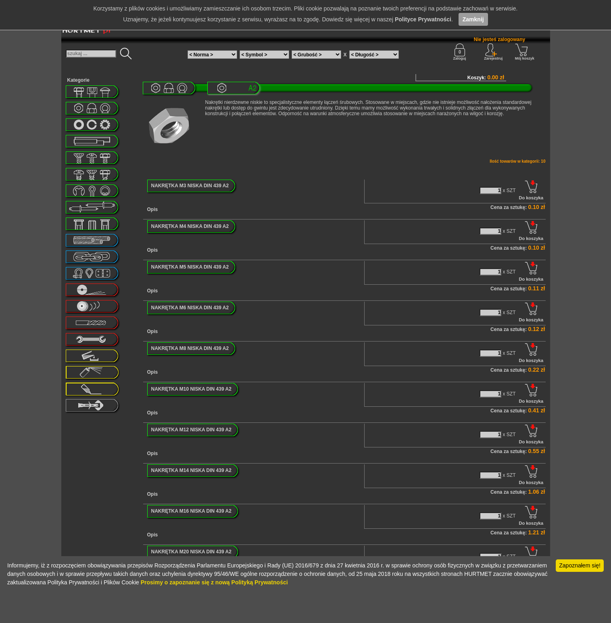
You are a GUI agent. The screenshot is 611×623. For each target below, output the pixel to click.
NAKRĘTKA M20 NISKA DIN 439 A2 (191, 552)
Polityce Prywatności (423, 19)
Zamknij (473, 19)
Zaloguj (459, 51)
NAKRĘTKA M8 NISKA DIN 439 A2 (190, 348)
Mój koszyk (524, 51)
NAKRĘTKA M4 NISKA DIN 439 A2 (190, 226)
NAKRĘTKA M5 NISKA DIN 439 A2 (190, 267)
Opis (152, 209)
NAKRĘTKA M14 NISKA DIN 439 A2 (191, 470)
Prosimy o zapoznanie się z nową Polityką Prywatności (214, 582)
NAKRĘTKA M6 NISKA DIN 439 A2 (190, 307)
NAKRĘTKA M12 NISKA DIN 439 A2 (191, 430)
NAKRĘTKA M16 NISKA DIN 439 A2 (191, 511)
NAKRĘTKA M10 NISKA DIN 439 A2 (191, 389)
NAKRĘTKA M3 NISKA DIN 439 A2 (190, 185)
